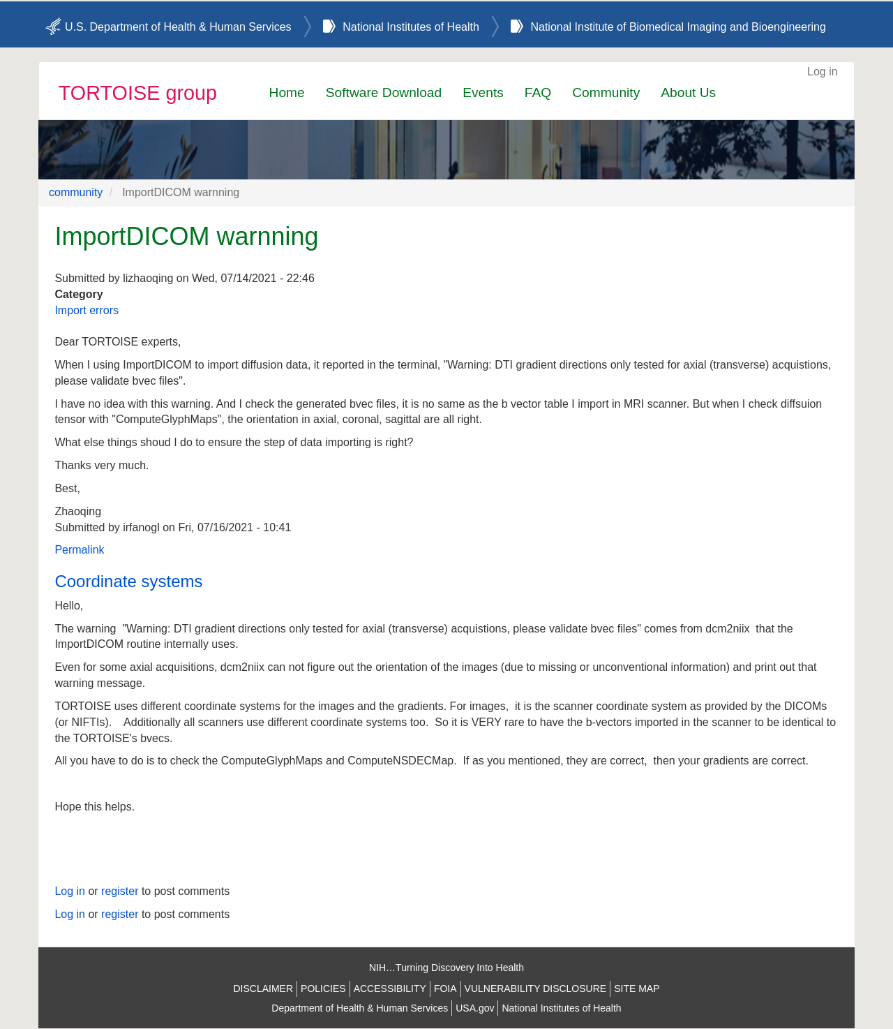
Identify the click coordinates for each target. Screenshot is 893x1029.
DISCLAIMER (263, 988)
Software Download (384, 92)
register (119, 891)
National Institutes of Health (411, 27)
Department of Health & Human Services (359, 1008)
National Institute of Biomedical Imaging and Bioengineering (677, 27)
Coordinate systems (128, 581)
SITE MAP (636, 988)
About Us (688, 92)
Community (606, 92)
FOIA (445, 988)
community (76, 192)
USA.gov (475, 1008)
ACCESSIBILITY (390, 988)
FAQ (538, 92)
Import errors (86, 310)
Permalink (79, 550)
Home (287, 92)
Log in (822, 71)
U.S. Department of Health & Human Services (178, 27)
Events (483, 92)
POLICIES (323, 988)
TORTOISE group (138, 93)
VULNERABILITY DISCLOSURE (536, 988)
